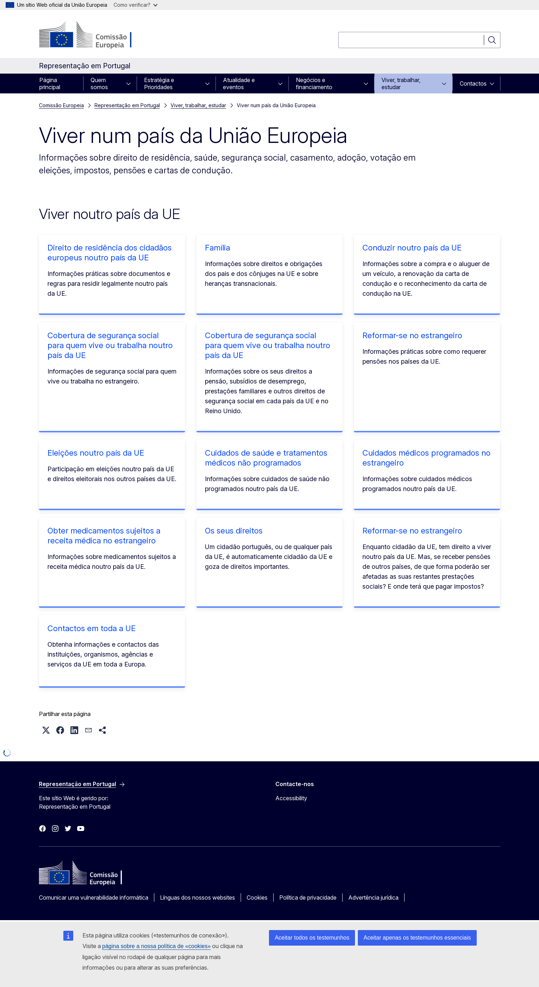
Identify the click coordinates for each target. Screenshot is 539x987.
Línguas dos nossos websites (197, 897)
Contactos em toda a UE (91, 628)
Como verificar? (135, 5)
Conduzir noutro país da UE (411, 247)
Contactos (473, 83)
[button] (46, 730)
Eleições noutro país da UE (95, 452)
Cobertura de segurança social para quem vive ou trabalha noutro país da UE (110, 345)
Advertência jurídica (373, 897)
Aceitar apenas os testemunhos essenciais (417, 938)
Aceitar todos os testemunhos (312, 938)
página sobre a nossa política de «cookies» (156, 946)
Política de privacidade (308, 897)
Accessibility (291, 798)
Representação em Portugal (127, 105)
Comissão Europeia (61, 105)
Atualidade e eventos (239, 83)
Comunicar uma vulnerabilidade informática (93, 897)
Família (217, 247)
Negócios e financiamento (314, 83)
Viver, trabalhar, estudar (401, 83)
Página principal (49, 83)
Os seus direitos (234, 530)
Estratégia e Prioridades (159, 83)
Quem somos (99, 83)
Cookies (257, 897)
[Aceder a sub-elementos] (131, 83)
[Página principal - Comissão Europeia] (96, 35)
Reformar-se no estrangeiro (412, 335)
